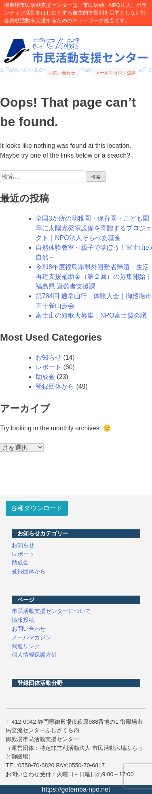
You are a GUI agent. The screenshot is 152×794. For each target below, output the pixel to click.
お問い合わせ (62, 72)
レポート (48, 367)
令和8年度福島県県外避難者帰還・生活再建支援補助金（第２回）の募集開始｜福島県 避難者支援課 (94, 276)
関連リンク (26, 646)
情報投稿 (23, 620)
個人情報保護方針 (34, 654)
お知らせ (48, 357)
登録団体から (55, 386)
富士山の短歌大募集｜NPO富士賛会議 (91, 315)
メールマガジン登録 (115, 72)
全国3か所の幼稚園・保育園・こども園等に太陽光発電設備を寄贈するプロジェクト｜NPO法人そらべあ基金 (94, 228)
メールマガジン (31, 637)
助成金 (45, 376)
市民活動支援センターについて (51, 611)
